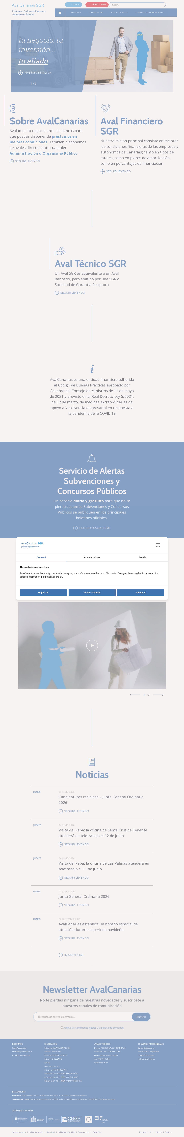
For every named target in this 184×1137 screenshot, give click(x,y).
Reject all (43, 592)
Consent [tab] (41, 557)
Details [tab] (143, 557)
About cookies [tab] (92, 557)
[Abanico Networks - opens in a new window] (160, 545)
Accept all (140, 592)
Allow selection (92, 592)
